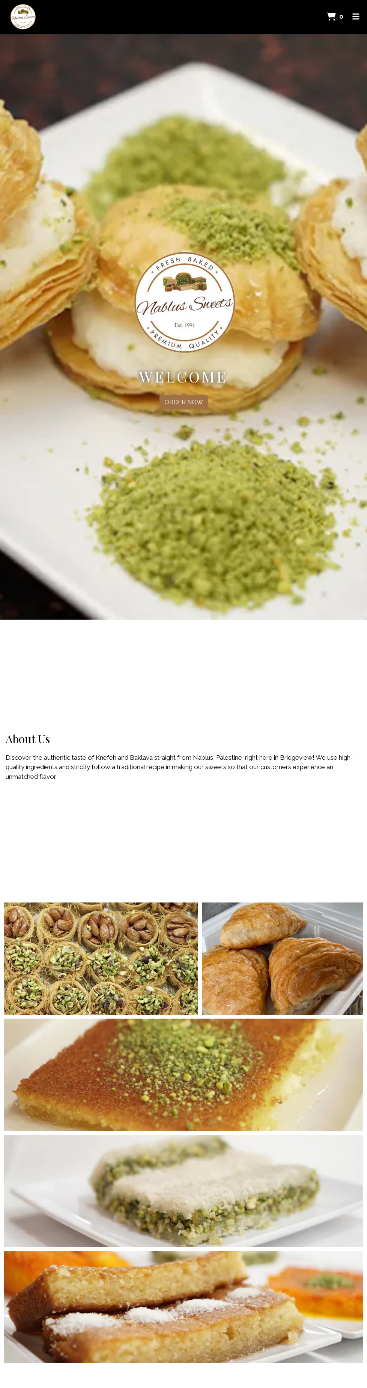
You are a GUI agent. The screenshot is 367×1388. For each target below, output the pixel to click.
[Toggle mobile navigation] (356, 17)
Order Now (183, 402)
